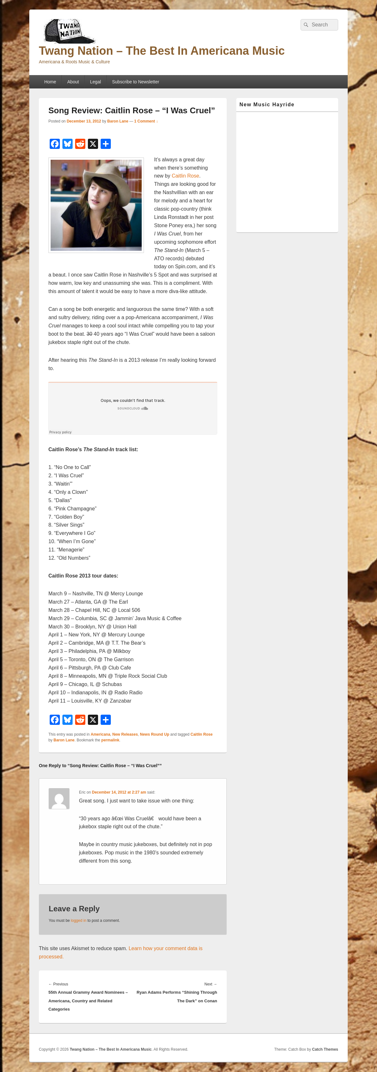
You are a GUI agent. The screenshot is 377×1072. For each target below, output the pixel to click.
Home (50, 81)
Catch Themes (325, 1049)
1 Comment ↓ (146, 121)
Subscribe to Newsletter (135, 81)
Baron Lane (117, 121)
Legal (95, 81)
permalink (110, 740)
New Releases (125, 734)
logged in (79, 920)
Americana (100, 734)
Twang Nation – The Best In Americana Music (162, 50)
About (73, 81)
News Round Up (154, 734)
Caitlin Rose (185, 176)
